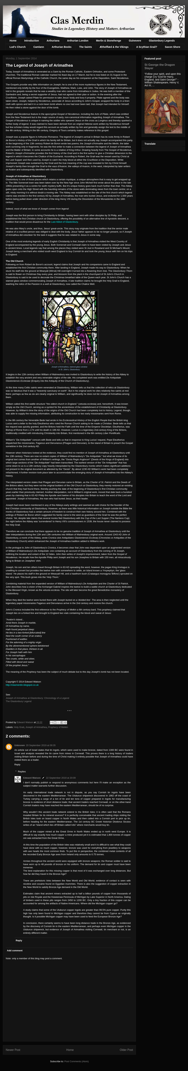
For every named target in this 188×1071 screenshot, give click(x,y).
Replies (22, 771)
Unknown (19, 745)
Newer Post (13, 1049)
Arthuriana (53, 40)
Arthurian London (77, 40)
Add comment (15, 950)
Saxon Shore (172, 46)
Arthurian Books (62, 46)
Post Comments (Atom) (76, 1061)
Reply (17, 764)
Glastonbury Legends (162, 40)
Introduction (31, 40)
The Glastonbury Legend (18, 701)
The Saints (85, 46)
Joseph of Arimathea (36, 727)
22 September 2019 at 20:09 (61, 777)
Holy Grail (19, 727)
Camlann (38, 46)
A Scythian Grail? (146, 46)
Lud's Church (18, 46)
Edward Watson (32, 777)
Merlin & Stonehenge (108, 40)
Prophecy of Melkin (58, 727)
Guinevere (135, 40)
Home (13, 40)
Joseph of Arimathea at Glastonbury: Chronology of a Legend (37, 698)
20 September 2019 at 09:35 (41, 745)
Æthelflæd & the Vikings (114, 46)
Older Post (126, 1049)
